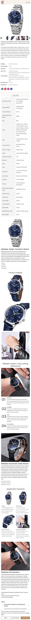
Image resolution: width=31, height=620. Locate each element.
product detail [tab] (15, 95)
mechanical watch (20, 509)
